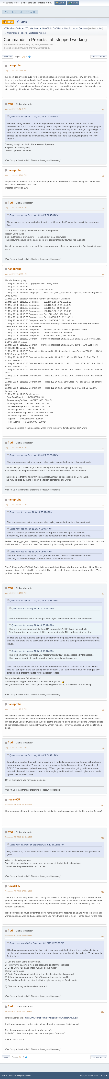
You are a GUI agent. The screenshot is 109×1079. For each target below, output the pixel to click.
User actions (99, 57)
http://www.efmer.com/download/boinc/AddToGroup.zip (51, 1018)
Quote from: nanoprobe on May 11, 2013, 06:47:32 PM (34, 600)
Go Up (6, 1057)
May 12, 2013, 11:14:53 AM (15, 593)
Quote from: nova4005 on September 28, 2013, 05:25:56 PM (37, 845)
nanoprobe (14, 65)
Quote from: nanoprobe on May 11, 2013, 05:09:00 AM (34, 116)
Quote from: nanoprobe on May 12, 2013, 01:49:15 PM (34, 755)
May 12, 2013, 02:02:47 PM (15, 748)
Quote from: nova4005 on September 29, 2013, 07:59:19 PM (37, 943)
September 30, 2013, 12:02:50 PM (18, 1011)
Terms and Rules (91, 1076)
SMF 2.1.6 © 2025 (9, 1076)
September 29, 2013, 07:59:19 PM (18, 891)
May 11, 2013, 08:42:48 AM (15, 109)
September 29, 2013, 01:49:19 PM (18, 837)
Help (82, 1076)
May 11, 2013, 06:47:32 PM (15, 505)
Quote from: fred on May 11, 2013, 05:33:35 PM (31, 512)
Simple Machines (24, 1076)
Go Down (7, 57)
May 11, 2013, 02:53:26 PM (15, 208)
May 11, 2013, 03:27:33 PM (15, 274)
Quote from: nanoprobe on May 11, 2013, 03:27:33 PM (34, 455)
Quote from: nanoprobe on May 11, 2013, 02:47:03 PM (34, 215)
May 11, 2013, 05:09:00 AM (15, 71)
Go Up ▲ (103, 1076)
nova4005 (14, 799)
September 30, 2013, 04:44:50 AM (18, 936)
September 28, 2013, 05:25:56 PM (18, 805)
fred (100, 28)
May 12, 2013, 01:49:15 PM (15, 709)
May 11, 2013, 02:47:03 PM (15, 175)
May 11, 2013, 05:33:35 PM (15, 448)
